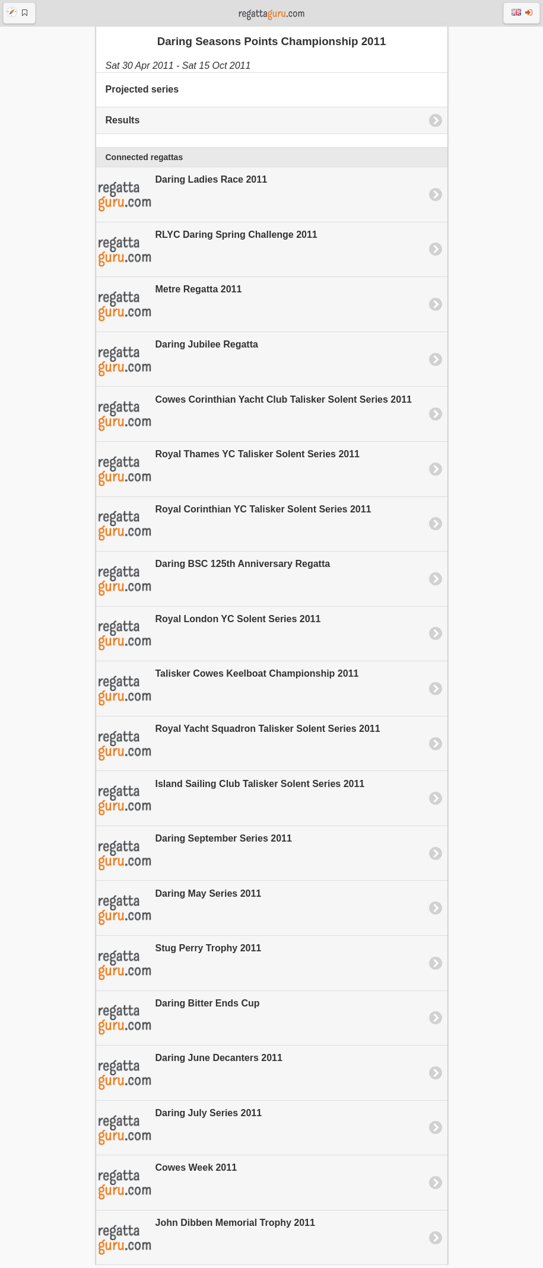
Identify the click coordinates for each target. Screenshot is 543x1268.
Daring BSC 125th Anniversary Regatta (213, 582)
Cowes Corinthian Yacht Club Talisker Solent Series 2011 (254, 417)
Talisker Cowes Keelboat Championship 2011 (227, 692)
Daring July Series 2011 (179, 1131)
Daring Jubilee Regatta (177, 363)
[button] (19, 13)
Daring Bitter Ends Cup (178, 1021)
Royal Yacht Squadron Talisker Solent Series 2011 (238, 747)
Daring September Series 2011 (194, 857)
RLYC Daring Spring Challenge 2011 (206, 253)
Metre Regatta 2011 (169, 307)
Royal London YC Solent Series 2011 (208, 637)
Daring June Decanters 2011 (189, 1076)
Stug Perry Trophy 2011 (179, 966)
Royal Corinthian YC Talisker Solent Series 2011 (233, 527)
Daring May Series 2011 (179, 911)
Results (123, 123)
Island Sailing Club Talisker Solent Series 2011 (230, 802)
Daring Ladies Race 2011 (182, 198)
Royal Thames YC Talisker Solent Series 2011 (228, 472)
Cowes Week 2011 (166, 1186)
